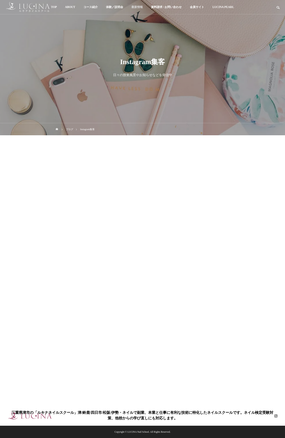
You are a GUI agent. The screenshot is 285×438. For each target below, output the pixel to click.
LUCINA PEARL (223, 7)
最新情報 (137, 7)
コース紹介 (90, 7)
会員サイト (197, 7)
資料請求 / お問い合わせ (166, 7)
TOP (54, 7)
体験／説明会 (114, 7)
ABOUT (70, 7)
